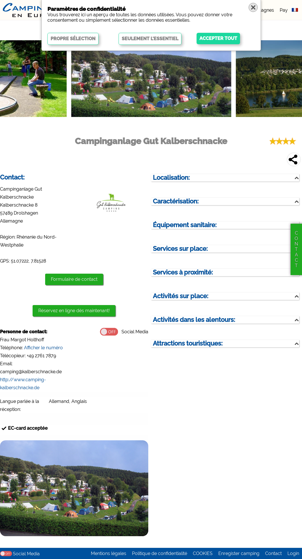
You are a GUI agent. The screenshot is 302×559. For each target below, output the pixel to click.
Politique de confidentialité (159, 553)
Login (293, 553)
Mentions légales (108, 553)
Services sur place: (180, 248)
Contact (273, 553)
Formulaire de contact (74, 279)
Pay (284, 10)
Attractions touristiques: (188, 343)
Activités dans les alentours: (194, 319)
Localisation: (171, 177)
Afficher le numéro (43, 347)
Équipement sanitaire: (185, 225)
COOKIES (203, 553)
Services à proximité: (183, 272)
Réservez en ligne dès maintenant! (74, 310)
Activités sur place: (180, 296)
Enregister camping (238, 553)
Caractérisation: (176, 201)
